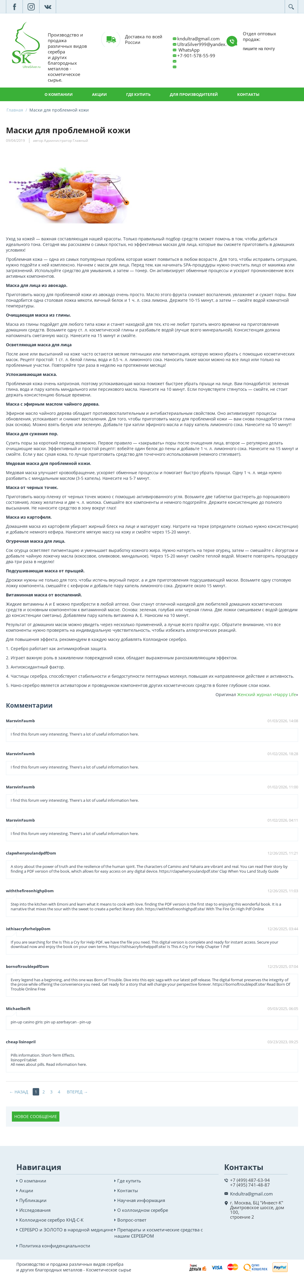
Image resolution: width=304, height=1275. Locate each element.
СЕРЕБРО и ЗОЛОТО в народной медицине (66, 1230)
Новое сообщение (35, 1116)
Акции (99, 94)
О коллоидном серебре (142, 1210)
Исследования (34, 1210)
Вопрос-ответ (131, 1220)
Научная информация (141, 1200)
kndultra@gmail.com (198, 39)
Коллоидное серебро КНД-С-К (51, 1220)
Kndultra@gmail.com (251, 1194)
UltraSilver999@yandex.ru (204, 44)
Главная (15, 110)
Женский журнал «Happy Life (266, 694)
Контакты (248, 94)
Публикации (33, 1200)
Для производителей (194, 94)
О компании (59, 94)
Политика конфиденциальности (54, 1246)
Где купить (138, 94)
